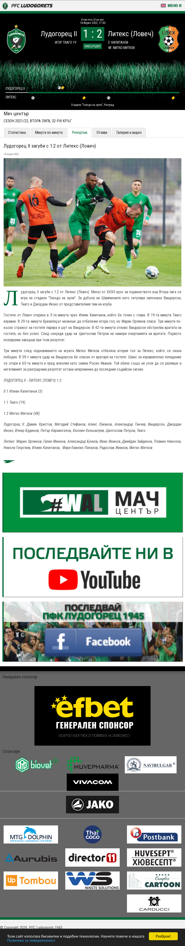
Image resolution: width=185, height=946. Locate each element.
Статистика (17, 132)
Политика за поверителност (31, 940)
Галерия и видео (129, 132)
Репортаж (79, 132)
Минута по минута (49, 132)
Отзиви (102, 132)
